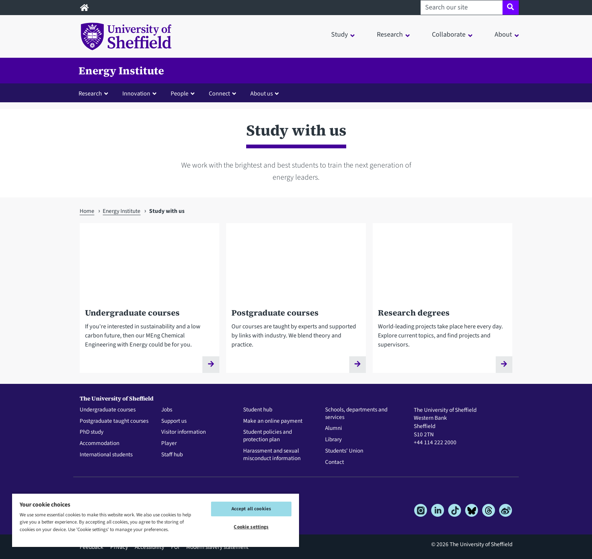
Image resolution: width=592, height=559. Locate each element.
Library (333, 440)
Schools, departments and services (356, 413)
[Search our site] (462, 7)
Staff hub (172, 455)
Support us (174, 421)
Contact (334, 462)
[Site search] (511, 7)
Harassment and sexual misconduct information (272, 454)
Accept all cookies (251, 508)
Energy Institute (121, 70)
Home (87, 211)
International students (106, 455)
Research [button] (390, 34)
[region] (155, 520)
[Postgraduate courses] (296, 303)
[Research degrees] (442, 303)
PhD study (91, 432)
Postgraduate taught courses (114, 421)
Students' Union (344, 451)
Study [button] (339, 34)
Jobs (166, 410)
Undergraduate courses (108, 410)
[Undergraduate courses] (149, 303)
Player (169, 443)
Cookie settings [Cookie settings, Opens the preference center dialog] (251, 527)
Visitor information (183, 432)
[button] (95, 93)
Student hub (257, 410)
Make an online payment (272, 421)
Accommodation (99, 443)
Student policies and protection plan (267, 436)
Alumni (333, 428)
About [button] (503, 34)
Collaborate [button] (449, 34)
